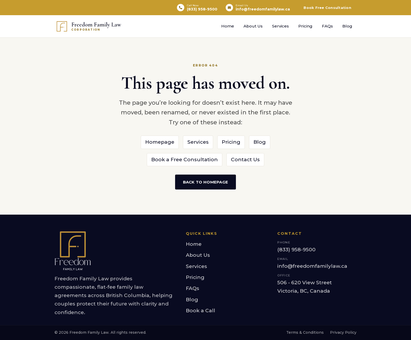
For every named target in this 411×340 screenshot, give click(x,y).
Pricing (305, 26)
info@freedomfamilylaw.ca (312, 266)
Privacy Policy (343, 332)
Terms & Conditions (305, 332)
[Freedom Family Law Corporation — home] (88, 26)
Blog (347, 26)
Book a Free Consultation (184, 160)
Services (280, 26)
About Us (253, 26)
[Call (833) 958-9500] (197, 8)
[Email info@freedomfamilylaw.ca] (258, 8)
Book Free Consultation (327, 7)
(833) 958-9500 (296, 250)
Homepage (159, 142)
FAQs (327, 26)
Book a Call (200, 311)
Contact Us (245, 160)
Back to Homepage (205, 182)
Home (227, 26)
